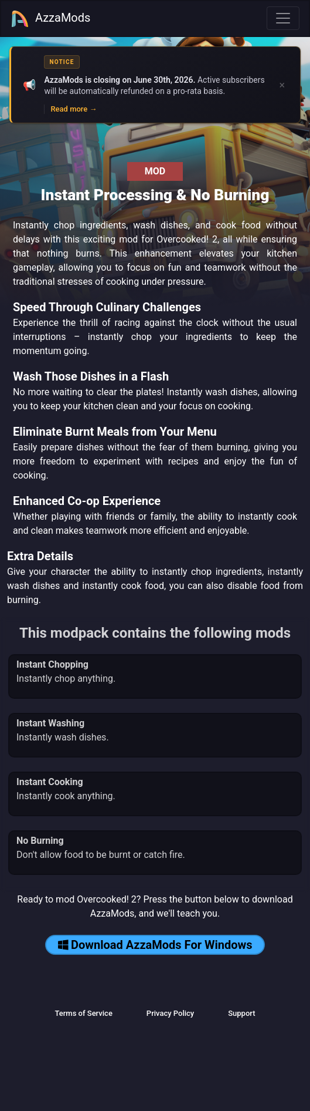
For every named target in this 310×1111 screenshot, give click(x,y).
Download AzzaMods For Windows (155, 945)
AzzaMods (50, 18)
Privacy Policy (170, 1013)
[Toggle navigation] (283, 18)
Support (241, 1013)
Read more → (73, 109)
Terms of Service (83, 1013)
